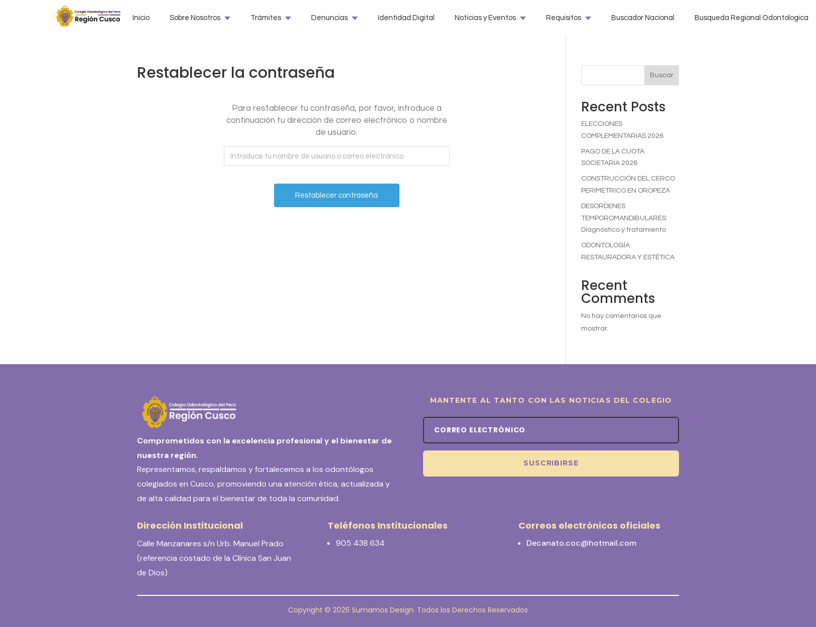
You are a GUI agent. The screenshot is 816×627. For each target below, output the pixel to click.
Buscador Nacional (642, 18)
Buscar (661, 75)
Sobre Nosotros (195, 18)
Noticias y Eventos (485, 18)
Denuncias (329, 18)
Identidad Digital (406, 18)
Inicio (141, 18)
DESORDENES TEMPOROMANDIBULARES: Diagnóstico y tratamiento (624, 218)
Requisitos (563, 18)
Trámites (265, 18)
